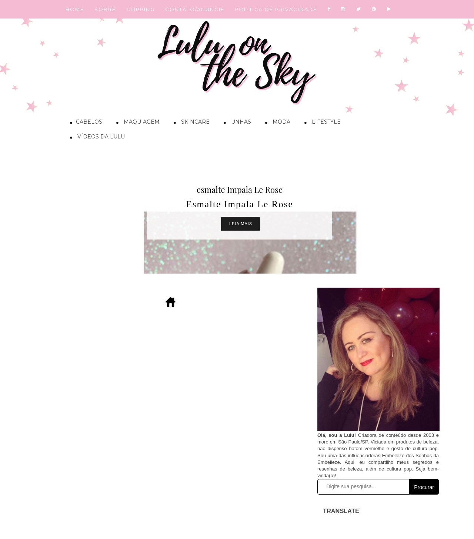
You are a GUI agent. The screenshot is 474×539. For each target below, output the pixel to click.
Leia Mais (240, 223)
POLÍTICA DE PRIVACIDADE (276, 9)
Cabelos (84, 123)
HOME (75, 9)
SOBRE (105, 9)
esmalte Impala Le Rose (240, 189)
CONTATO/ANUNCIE (194, 9)
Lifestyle (321, 123)
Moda (275, 123)
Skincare (190, 123)
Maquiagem (136, 123)
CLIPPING (140, 9)
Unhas (235, 123)
